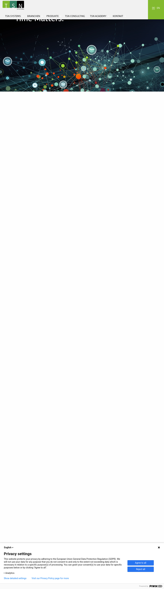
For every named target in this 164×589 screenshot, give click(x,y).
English (9, 547)
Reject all (140, 569)
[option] (82, 46)
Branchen (33, 16)
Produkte (52, 16)
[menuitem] (14, 16)
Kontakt (118, 16)
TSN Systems (13, 16)
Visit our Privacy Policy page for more (50, 578)
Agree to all (140, 563)
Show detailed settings (15, 578)
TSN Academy (98, 16)
